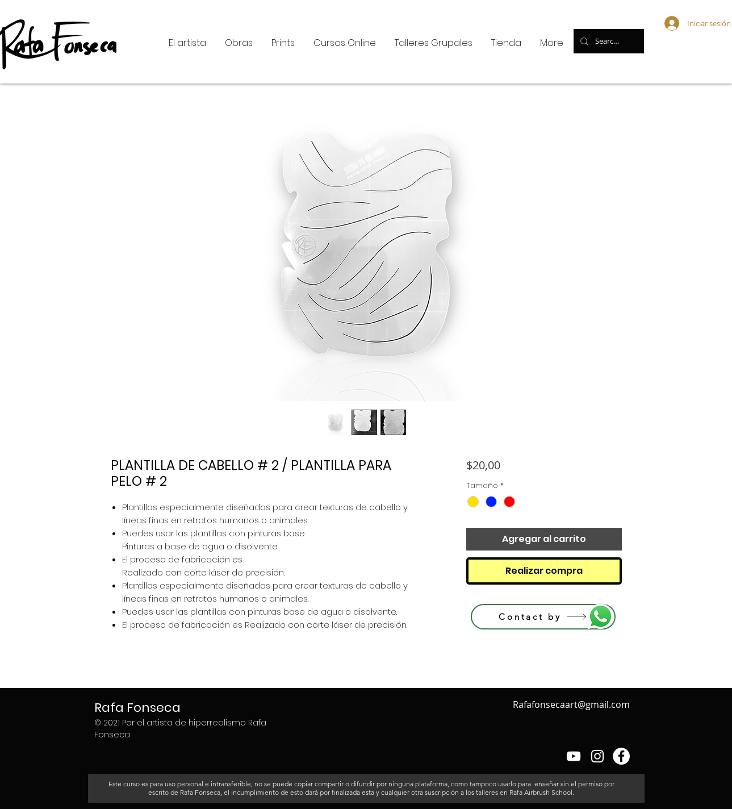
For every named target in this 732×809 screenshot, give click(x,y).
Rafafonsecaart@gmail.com (571, 704)
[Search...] (607, 41)
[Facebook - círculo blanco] (621, 756)
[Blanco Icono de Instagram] (597, 756)
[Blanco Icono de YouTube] (573, 756)
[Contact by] (543, 616)
